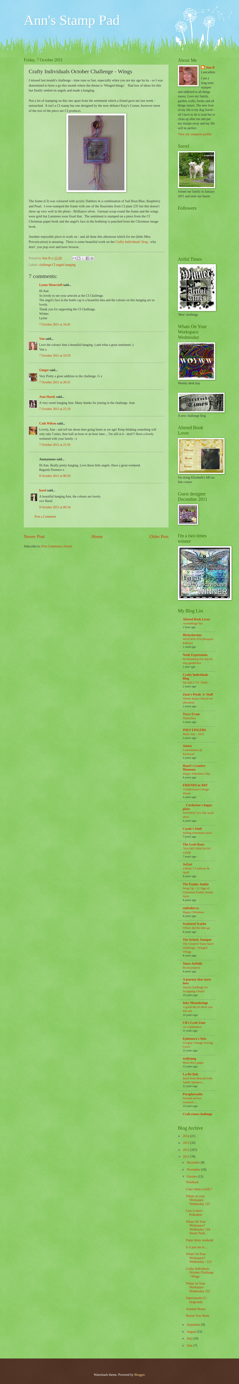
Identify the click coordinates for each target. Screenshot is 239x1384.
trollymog (189, 1058)
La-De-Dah (190, 1074)
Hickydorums (192, 635)
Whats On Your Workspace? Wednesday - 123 (198, 1257)
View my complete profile (194, 134)
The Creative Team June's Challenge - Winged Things (198, 947)
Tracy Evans (191, 714)
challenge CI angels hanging (57, 265)
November (194, 1169)
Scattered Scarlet (194, 924)
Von (42, 339)
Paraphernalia (193, 1094)
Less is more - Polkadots (195, 1212)
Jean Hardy (47, 397)
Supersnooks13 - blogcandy (196, 1300)
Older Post (159, 536)
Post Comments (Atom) (57, 546)
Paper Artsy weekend (199, 1240)
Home (96, 536)
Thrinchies (189, 718)
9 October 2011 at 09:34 (54, 507)
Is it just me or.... (196, 1247)
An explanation (192, 1027)
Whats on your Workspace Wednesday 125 (198, 1200)
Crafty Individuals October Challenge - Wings (200, 1272)
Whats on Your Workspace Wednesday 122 (198, 1287)
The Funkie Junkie (196, 884)
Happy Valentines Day (196, 773)
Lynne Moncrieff (50, 285)
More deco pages (193, 1062)
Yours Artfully (193, 963)
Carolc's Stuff (192, 829)
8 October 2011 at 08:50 (54, 476)
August (192, 1331)
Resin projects (191, 967)
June (190, 1345)
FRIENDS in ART (195, 785)
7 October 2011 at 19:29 (54, 355)
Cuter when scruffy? (199, 1189)
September (194, 1324)
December (194, 1162)
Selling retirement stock (197, 833)
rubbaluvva (191, 908)
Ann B (210, 67)
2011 (186, 1156)
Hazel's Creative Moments (194, 767)
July (190, 1338)
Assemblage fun (193, 623)
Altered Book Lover (196, 619)
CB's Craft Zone (194, 1023)
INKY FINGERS (194, 730)
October (192, 1176)
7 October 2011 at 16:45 (54, 324)
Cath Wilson (47, 423)
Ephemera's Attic (195, 1038)
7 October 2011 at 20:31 (54, 382)
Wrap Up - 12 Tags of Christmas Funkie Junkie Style (198, 892)
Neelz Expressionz (195, 655)
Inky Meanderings (195, 1003)
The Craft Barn (193, 844)
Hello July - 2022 (193, 734)
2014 (186, 1136)
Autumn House (195, 1309)
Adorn (187, 746)
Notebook (192, 1182)
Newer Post (34, 536)
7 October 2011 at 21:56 (54, 445)
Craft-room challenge (197, 1114)
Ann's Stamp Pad (72, 20)
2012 (186, 1150)
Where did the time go (196, 928)
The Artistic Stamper (197, 939)
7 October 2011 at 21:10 (54, 409)
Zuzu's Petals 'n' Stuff (198, 694)
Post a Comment (45, 516)
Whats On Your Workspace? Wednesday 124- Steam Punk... (198, 1227)
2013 (186, 1143)
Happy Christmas (193, 912)
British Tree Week (197, 1316)
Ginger (44, 370)
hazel (42, 490)
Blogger (139, 1375)
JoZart (187, 864)
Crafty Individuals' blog (131, 242)
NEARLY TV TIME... (196, 682)
